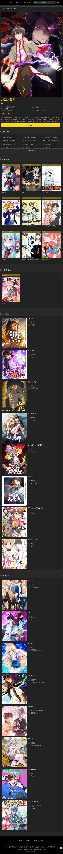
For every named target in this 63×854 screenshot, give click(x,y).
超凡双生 (4, 303)
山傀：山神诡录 (32, 382)
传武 (23, 192)
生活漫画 (33, 545)
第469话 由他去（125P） (49, 148)
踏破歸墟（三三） (35, 388)
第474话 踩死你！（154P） (9, 144)
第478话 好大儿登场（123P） (50, 137)
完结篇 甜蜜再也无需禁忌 (36, 650)
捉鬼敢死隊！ (34, 452)
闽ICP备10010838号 (31, 851)
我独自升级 (31, 675)
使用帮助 (35, 840)
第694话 (32, 619)
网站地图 (42, 840)
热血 (3, 113)
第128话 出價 (34, 483)
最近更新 (29, 2)
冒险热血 (33, 586)
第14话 (44, 231)
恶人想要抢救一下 (33, 770)
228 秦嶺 (33, 420)
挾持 (32, 357)
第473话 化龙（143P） (28, 144)
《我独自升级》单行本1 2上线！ (38, 682)
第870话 (4, 164)
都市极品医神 (32, 413)
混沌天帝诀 (31, 476)
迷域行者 (4, 192)
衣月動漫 (33, 354)
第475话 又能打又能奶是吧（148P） (51, 140)
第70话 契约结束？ (35, 713)
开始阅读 (30, 125)
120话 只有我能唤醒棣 (36, 587)
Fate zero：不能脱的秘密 (28, 226)
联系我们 (28, 840)
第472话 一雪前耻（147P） (49, 144)
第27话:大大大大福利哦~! (7, 231)
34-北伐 (32, 325)
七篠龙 (32, 512)
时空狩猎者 (45, 192)
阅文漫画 (33, 417)
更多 (61, 313)
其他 (32, 355)
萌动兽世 (30, 738)
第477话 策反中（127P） (9, 140)
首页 (5, 2)
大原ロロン (33, 543)
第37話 (32, 546)
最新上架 (23, 2)
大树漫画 (3, 8)
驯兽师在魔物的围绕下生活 (36, 508)
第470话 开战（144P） (28, 148)
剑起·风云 (30, 319)
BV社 (32, 773)
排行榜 (17, 2)
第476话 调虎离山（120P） (29, 140)
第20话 (3, 198)
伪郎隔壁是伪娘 (46, 259)
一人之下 (30, 612)
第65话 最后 (4, 275)
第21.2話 (33, 515)
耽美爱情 (33, 649)
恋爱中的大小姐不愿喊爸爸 (49, 226)
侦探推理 (33, 324)
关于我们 (21, 840)
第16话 (44, 164)
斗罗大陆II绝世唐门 (33, 801)
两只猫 (32, 584)
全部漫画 (11, 2)
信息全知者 (31, 350)
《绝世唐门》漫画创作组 (36, 805)
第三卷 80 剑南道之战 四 (27, 164)
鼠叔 (32, 647)
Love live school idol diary (8, 226)
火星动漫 (33, 480)
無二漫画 (7, 107)
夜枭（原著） (12, 107)
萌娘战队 (4, 259)
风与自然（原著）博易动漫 (37, 710)
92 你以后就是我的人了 (36, 745)
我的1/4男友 (31, 580)
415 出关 (33, 808)
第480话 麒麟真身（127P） (9, 137)
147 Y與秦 (33, 776)
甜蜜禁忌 (30, 643)
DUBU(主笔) (33, 679)
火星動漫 (33, 322)
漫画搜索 (36, 2)
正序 (61, 131)
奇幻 (6, 113)
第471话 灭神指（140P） (9, 148)
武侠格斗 (8, 8)
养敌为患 (30, 706)
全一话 (23, 198)
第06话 (44, 198)
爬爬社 (32, 385)
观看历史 (59, 2)
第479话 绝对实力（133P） (29, 137)
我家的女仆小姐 (32, 539)
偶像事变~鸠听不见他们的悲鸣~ (30, 259)
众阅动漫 (33, 449)
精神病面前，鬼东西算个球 (36, 445)
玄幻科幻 (33, 482)
